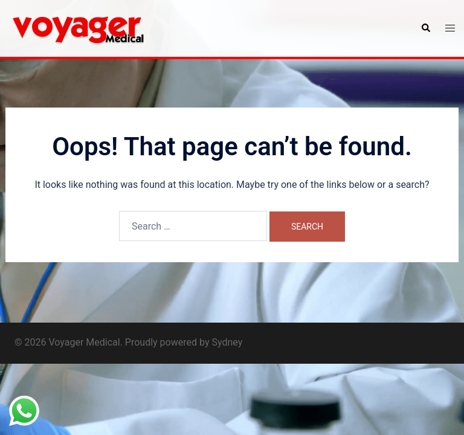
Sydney (226, 342)
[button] (425, 28)
